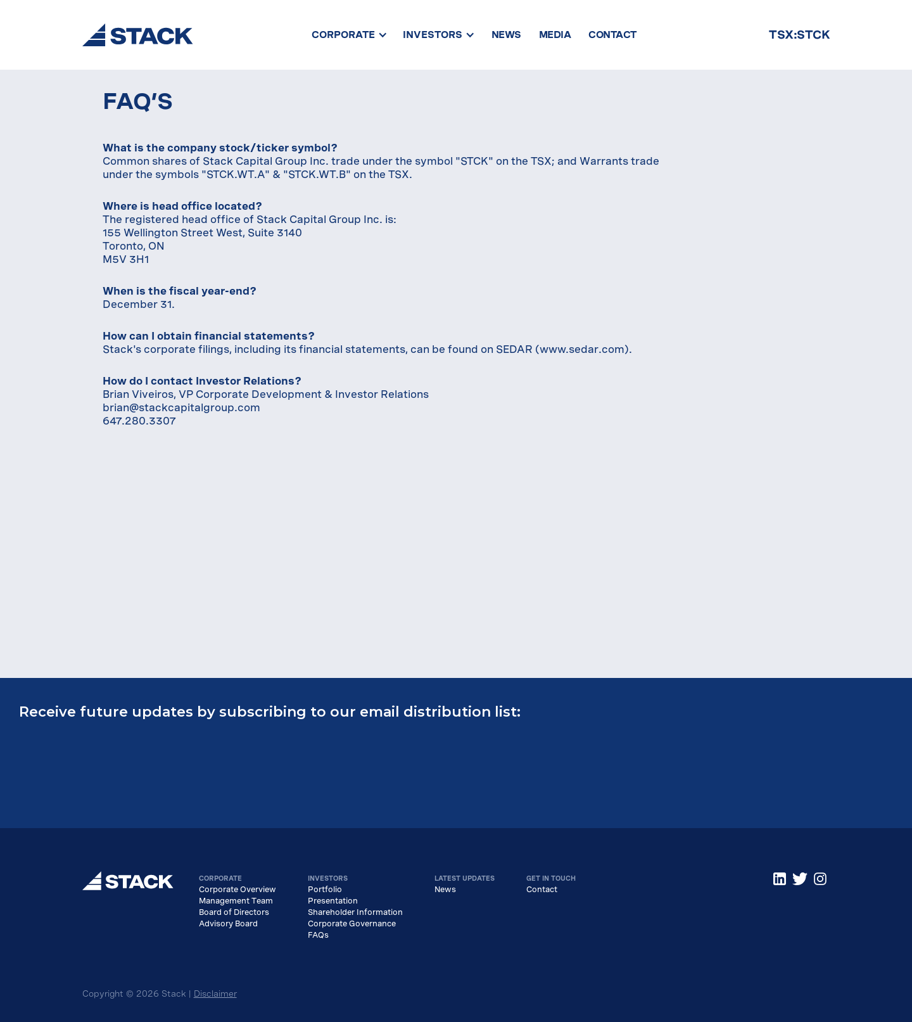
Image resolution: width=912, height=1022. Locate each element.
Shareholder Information (355, 912)
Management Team (236, 901)
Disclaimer (215, 994)
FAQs (318, 935)
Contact (541, 889)
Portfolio (325, 889)
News (445, 889)
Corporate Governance (352, 923)
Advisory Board (228, 923)
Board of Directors (234, 912)
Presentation (333, 901)
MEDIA (555, 35)
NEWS (506, 35)
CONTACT (612, 35)
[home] (137, 35)
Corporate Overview (237, 889)
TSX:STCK (799, 34)
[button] (349, 34)
